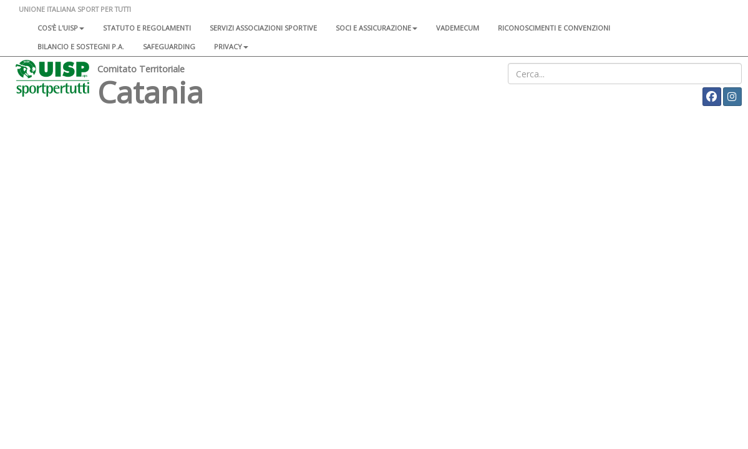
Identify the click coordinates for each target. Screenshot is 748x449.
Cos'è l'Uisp (60, 27)
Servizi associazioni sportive (263, 27)
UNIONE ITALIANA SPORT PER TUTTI (75, 9)
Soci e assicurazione (376, 27)
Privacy (231, 46)
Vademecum (457, 27)
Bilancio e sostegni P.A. (80, 46)
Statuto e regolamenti (147, 27)
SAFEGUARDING (169, 46)
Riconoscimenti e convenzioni (554, 27)
